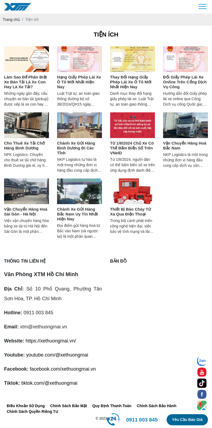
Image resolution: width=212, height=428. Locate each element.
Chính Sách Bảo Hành (156, 406)
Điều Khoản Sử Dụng (26, 406)
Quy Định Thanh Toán (111, 406)
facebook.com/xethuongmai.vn (63, 369)
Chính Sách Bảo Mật (68, 406)
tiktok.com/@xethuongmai (49, 383)
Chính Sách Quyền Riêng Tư (32, 411)
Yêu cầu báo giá (187, 419)
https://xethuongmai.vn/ (51, 341)
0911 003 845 (142, 420)
